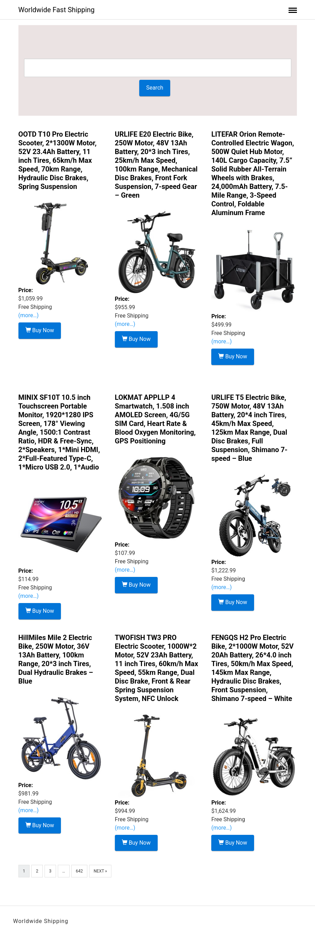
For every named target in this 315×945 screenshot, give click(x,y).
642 (79, 871)
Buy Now (39, 330)
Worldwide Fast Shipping (56, 9)
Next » (100, 871)
